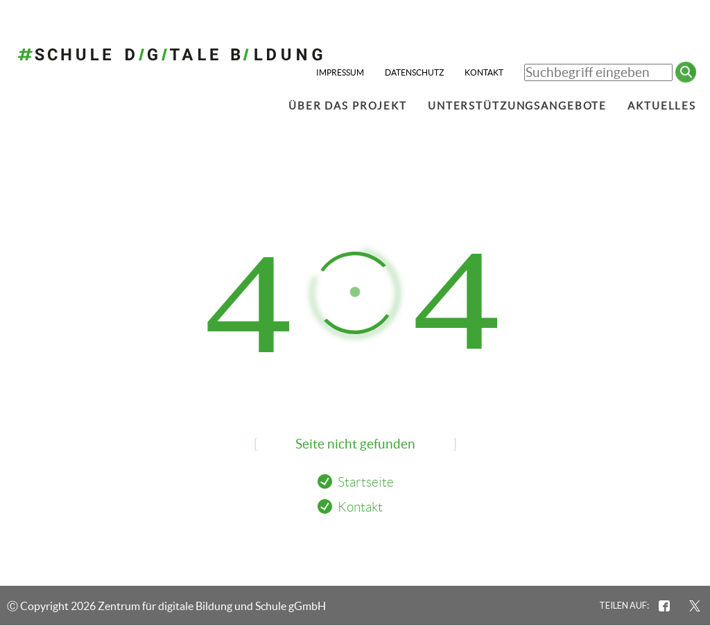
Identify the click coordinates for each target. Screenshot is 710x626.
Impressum (340, 72)
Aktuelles (661, 106)
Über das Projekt (347, 106)
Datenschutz (414, 72)
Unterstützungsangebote (517, 106)
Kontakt (484, 72)
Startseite (366, 482)
